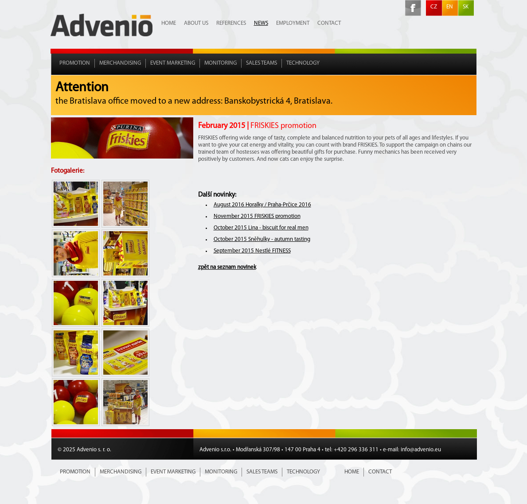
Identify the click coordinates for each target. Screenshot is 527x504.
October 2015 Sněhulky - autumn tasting (262, 239)
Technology (303, 63)
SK (465, 7)
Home (168, 23)
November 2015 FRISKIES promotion (257, 216)
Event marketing (172, 63)
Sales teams (261, 63)
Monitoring (220, 63)
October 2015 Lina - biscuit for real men (261, 228)
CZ (433, 7)
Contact (329, 23)
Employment (292, 23)
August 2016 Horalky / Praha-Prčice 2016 (262, 205)
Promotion (74, 63)
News (261, 23)
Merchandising (120, 63)
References (231, 23)
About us (196, 23)
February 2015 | (257, 126)
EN (449, 7)
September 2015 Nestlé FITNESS (252, 251)
